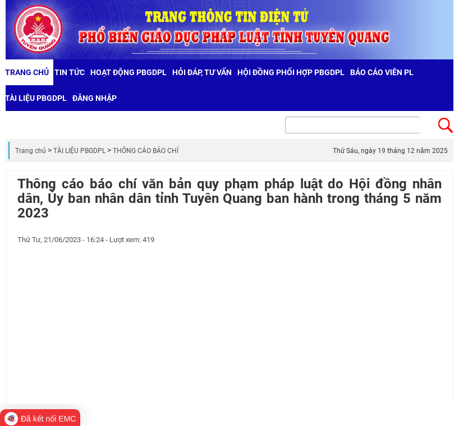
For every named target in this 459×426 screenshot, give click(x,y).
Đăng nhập (94, 98)
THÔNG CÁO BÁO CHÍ (145, 151)
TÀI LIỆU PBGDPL (79, 151)
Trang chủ (30, 151)
